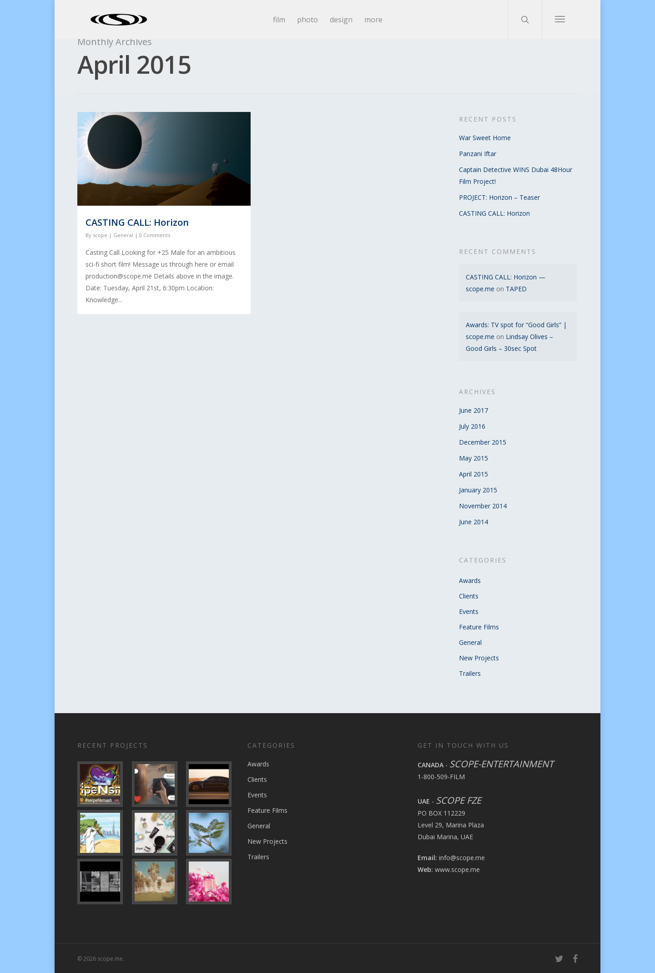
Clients (469, 596)
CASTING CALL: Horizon (137, 222)
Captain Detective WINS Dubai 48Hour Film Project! (515, 175)
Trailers (470, 673)
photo (307, 20)
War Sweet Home (485, 137)
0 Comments (154, 235)
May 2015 (473, 458)
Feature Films (479, 627)
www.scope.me (457, 869)
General (123, 235)
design (341, 20)
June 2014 (473, 521)
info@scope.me (462, 857)
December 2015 (482, 442)
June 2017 (473, 410)
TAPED (516, 288)
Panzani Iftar (477, 153)
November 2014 (483, 506)
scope (100, 235)
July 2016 (472, 426)
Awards (470, 580)
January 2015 (478, 490)
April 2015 (473, 474)
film (279, 20)
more (373, 20)
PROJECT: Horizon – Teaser (499, 197)
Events (469, 611)
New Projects (479, 658)
